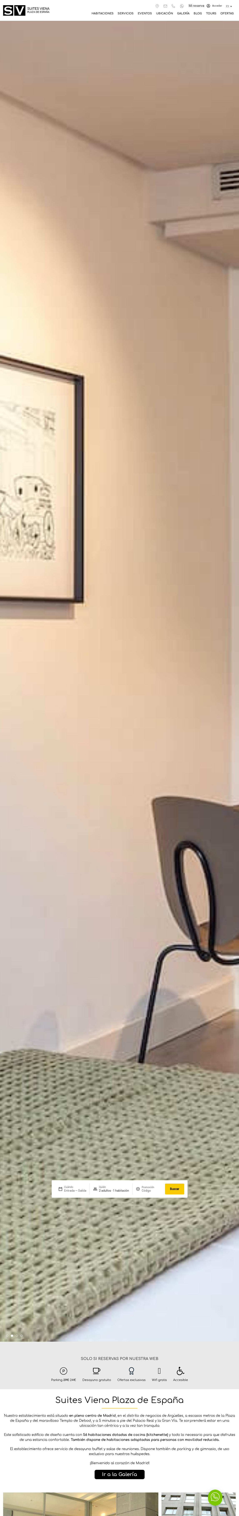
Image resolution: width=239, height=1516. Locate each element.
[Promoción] (152, 1190)
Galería (189, 13)
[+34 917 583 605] (173, 6)
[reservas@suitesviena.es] (165, 6)
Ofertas (228, 13)
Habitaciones (118, 13)
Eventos (155, 13)
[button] (7, 1336)
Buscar (174, 1189)
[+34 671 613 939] (181, 6)
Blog (202, 13)
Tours (214, 13)
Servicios (138, 13)
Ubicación (173, 13)
